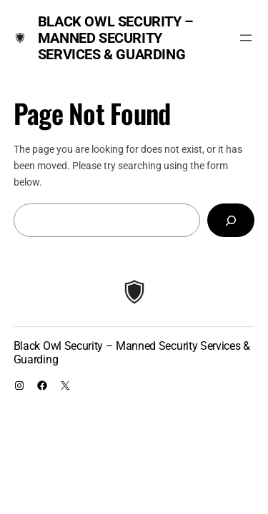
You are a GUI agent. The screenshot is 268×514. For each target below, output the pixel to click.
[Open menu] (245, 37)
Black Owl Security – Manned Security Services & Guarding (116, 38)
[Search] (230, 220)
